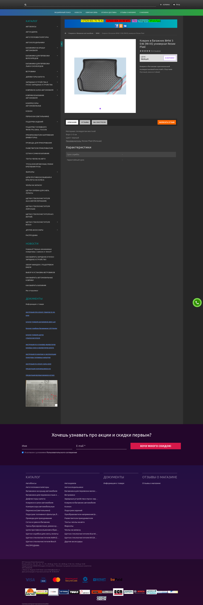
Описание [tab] (72, 122)
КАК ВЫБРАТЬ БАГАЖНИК (36, 285)
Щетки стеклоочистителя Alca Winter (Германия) (38, 199)
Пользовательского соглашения (61, 452)
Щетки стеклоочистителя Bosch (38, 223)
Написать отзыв (166, 122)
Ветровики (31, 71)
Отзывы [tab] (85, 122)
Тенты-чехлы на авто (36, 159)
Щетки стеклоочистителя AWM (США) (38, 207)
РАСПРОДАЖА (32, 235)
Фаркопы (30, 172)
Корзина (166, 4)
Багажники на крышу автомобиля (35, 49)
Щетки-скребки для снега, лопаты (37, 192)
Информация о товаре (35, 304)
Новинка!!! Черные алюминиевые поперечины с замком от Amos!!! (39, 250)
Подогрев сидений (34, 122)
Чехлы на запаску (34, 185)
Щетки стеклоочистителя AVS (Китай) (39, 215)
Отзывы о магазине (151, 483)
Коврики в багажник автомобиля (35, 96)
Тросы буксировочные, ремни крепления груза (39, 165)
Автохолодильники (35, 42)
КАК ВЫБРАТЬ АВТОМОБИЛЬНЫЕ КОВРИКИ (39, 279)
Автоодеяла (31, 32)
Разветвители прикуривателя (39, 148)
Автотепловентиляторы (37, 37)
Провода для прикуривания (39, 143)
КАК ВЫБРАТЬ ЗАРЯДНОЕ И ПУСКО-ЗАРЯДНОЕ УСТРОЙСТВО (40, 258)
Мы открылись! (32, 290)
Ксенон (29, 111)
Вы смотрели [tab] (99, 122)
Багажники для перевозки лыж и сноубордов (38, 65)
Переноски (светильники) (37, 116)
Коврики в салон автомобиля (39, 90)
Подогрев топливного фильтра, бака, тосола (36, 128)
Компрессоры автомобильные (33, 104)
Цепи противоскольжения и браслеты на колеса (39, 178)
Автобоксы (31, 26)
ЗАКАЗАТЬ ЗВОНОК (198, 302)
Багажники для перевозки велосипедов (38, 57)
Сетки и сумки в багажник (37, 153)
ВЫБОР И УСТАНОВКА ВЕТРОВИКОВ (40, 272)
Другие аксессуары (34, 230)
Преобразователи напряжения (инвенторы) (40, 136)
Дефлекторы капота (35, 77)
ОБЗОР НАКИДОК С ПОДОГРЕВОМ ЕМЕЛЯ (39, 266)
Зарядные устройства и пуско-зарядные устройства (39, 83)
